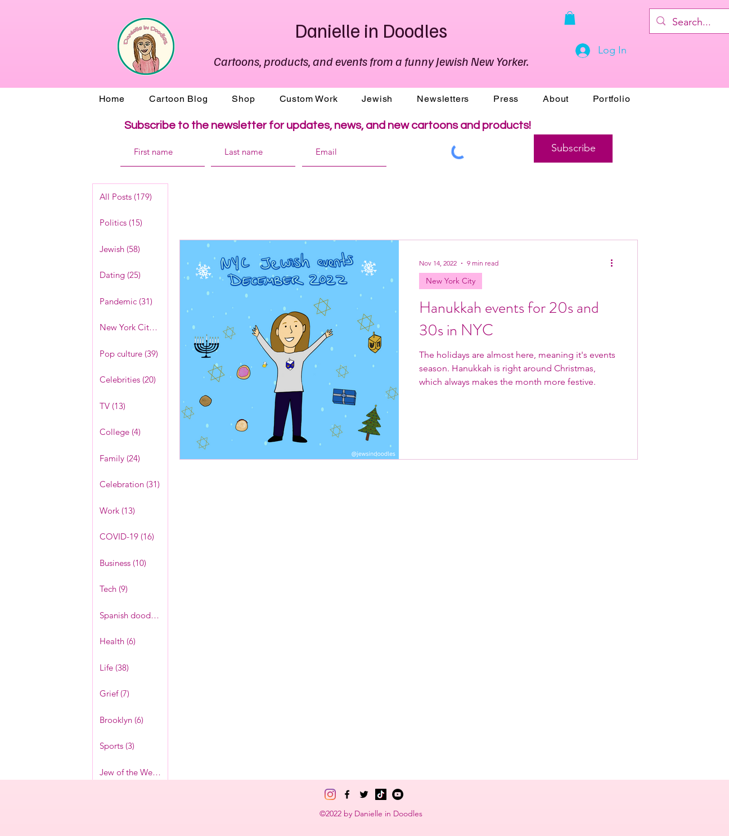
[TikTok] (380, 794)
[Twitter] (364, 794)
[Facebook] (347, 794)
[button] (569, 18)
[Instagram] (330, 794)
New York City (450, 281)
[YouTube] (397, 794)
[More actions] (615, 263)
